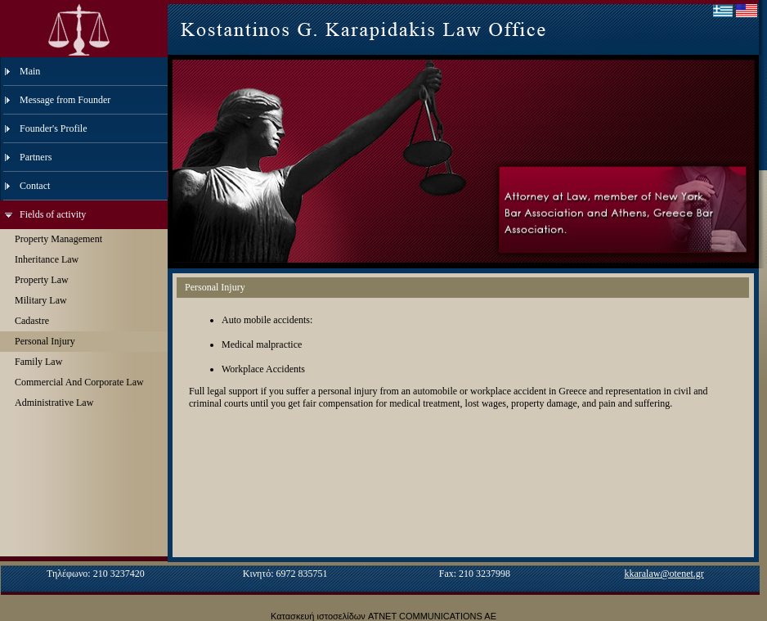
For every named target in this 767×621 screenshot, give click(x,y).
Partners (36, 157)
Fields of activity (53, 214)
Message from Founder (65, 100)
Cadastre (32, 320)
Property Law (42, 280)
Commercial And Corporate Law (79, 382)
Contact (35, 185)
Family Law (38, 361)
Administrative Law (54, 402)
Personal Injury (45, 341)
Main (30, 71)
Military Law (41, 300)
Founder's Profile (53, 128)
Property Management (58, 239)
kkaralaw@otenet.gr (663, 573)
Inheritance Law (46, 259)
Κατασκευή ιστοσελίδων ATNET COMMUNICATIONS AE (383, 616)
